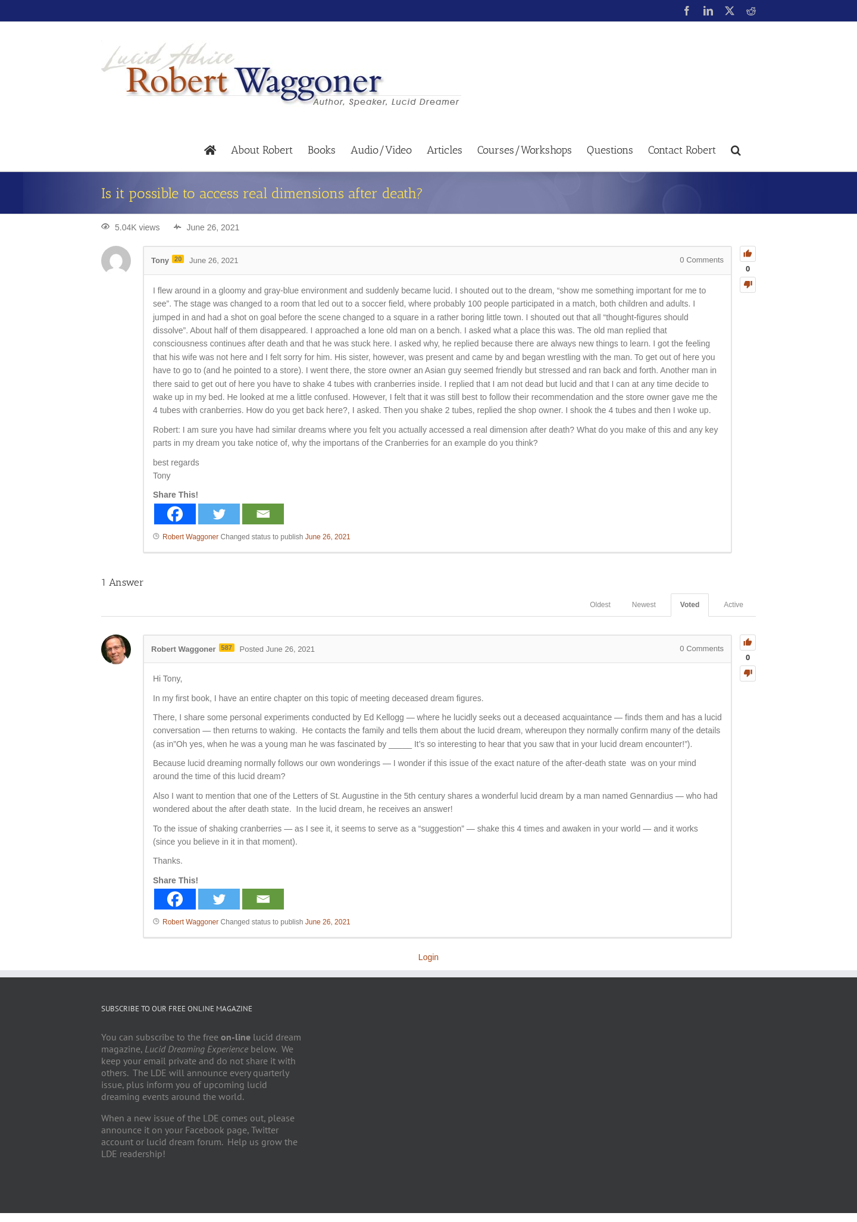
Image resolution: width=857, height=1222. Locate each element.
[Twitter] (219, 514)
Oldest (600, 605)
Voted (689, 605)
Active (733, 605)
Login (428, 957)
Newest (644, 605)
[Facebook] (175, 514)
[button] (736, 149)
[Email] (263, 514)
